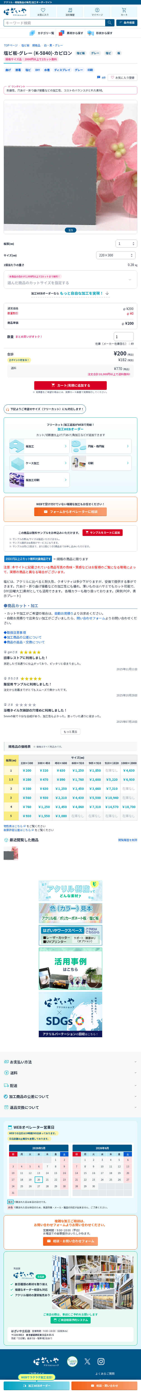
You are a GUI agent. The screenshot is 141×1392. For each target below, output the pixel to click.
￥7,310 (111, 789)
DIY (37, 70)
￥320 (43, 770)
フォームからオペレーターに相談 (70, 511)
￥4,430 (78, 798)
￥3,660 (95, 789)
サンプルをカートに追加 (102, 532)
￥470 (43, 779)
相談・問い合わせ (104, 1386)
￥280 (26, 779)
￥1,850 (95, 770)
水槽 (47, 70)
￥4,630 (128, 770)
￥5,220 (111, 779)
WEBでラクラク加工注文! (36, 1377)
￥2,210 (61, 798)
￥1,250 (78, 770)
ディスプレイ (62, 70)
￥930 (43, 798)
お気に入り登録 (122, 78)
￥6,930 (128, 779)
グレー (79, 70)
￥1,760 (78, 779)
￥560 (26, 798)
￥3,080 (61, 816)
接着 (18, 70)
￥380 (26, 789)
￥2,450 (78, 789)
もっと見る (70, 731)
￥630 (60, 770)
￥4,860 (78, 807)
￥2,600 (95, 779)
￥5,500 (95, 798)
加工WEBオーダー (37, 1386)
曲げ (8, 70)
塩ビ (28, 70)
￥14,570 (111, 807)
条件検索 (127, 22)
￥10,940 (111, 798)
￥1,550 (44, 816)
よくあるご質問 (104, 1373)
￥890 (60, 779)
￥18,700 (128, 807)
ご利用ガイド (36, 1373)
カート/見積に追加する (70, 385)
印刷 (90, 70)
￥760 (26, 807)
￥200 (26, 770)
